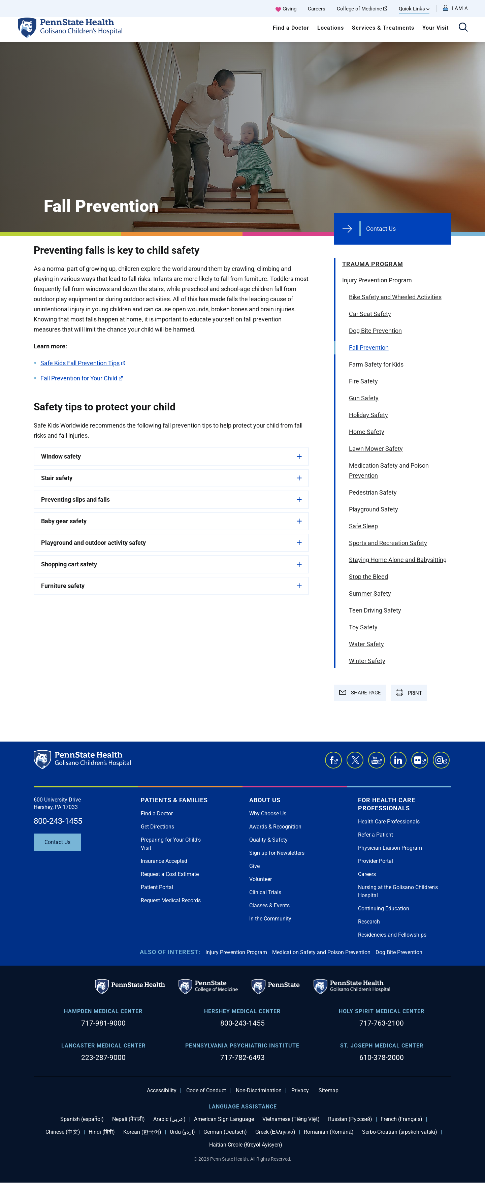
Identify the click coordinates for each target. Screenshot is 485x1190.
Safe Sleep (363, 526)
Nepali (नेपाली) (128, 1119)
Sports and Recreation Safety (388, 542)
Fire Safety (363, 381)
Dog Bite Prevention (375, 330)
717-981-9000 (103, 1023)
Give (254, 866)
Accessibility (161, 1090)
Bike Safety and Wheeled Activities (395, 297)
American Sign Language (224, 1119)
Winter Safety (367, 660)
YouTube (380, 763)
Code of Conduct (206, 1090)
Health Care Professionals (389, 821)
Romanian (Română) (329, 1132)
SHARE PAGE (360, 693)
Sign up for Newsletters (276, 853)
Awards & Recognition (275, 826)
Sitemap (328, 1090)
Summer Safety (370, 593)
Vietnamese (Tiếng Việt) (291, 1119)
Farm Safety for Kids (376, 364)
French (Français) (401, 1119)
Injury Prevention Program (377, 280)
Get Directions (157, 826)
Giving (289, 9)
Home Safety (366, 431)
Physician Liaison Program (390, 848)
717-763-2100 (381, 1023)
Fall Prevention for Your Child (81, 378)
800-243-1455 (58, 821)
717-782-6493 (242, 1058)
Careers (316, 9)
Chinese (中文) (62, 1132)
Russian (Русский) (350, 1119)
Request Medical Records (171, 900)
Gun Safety (364, 398)
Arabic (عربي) (169, 1119)
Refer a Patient (375, 835)
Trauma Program (372, 264)
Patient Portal (157, 887)
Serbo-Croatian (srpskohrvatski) (399, 1132)
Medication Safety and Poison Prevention (389, 470)
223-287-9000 (103, 1058)
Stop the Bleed (368, 576)
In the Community (270, 918)
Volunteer (260, 879)
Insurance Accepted (164, 861)
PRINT (409, 692)
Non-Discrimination (259, 1090)
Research (369, 921)
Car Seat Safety (370, 313)
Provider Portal (375, 861)
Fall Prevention (369, 347)
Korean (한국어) (142, 1132)
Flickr (424, 763)
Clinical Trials (265, 892)
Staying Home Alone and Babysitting (398, 559)
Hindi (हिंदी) (102, 1132)
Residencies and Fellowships (392, 935)
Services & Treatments (383, 28)
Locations (330, 28)
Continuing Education (383, 908)
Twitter (355, 760)
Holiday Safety (368, 414)
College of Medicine (362, 9)
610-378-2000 (381, 1058)
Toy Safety (363, 627)
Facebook (336, 763)
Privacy (300, 1090)
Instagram (445, 763)
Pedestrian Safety (373, 492)
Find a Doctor (291, 28)
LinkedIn (398, 760)
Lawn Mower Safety (376, 448)
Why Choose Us (267, 813)
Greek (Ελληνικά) (275, 1132)
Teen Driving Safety (375, 610)
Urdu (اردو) (182, 1132)
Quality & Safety (268, 840)
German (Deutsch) (225, 1132)
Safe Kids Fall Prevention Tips (82, 363)
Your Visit (435, 28)
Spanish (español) (82, 1119)
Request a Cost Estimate (170, 874)
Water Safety (366, 644)
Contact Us (381, 228)
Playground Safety (373, 509)
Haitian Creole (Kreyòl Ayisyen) (245, 1144)
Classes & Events (269, 905)
